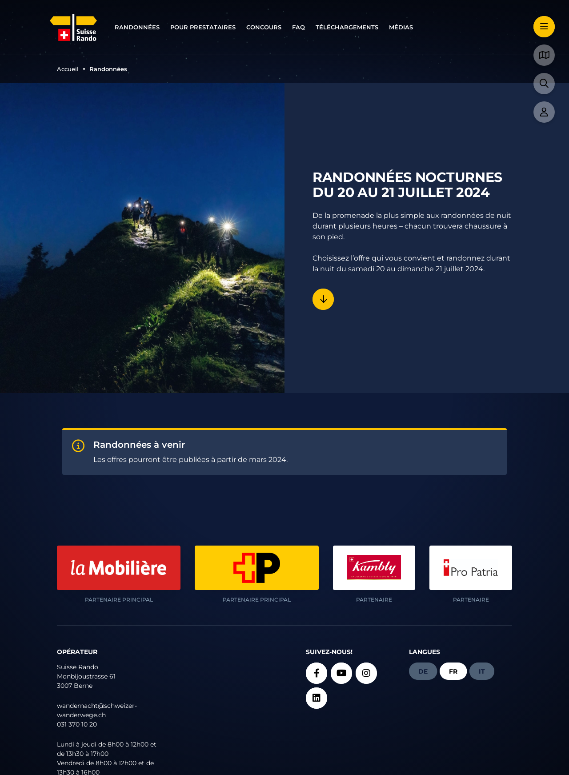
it (482, 671)
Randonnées (137, 27)
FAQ (298, 27)
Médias (401, 27)
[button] (544, 26)
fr (453, 671)
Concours (263, 27)
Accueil (68, 69)
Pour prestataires (203, 27)
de (423, 671)
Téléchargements (347, 27)
